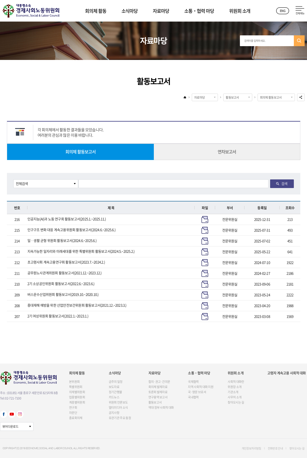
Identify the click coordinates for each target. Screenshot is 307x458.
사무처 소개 (234, 396)
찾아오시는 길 (236, 402)
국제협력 (193, 381)
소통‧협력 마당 (199, 10)
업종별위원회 (77, 396)
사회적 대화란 (236, 381)
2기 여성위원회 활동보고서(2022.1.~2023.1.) (57, 316)
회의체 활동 (95, 10)
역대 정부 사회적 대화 (161, 407)
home (184, 97)
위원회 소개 (239, 10)
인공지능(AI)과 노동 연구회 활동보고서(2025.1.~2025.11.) (66, 218)
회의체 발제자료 (157, 386)
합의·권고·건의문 (159, 381)
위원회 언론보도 (118, 402)
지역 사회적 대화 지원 (200, 386)
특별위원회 (75, 386)
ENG (282, 10)
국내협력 (193, 396)
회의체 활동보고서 (271, 97)
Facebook (3, 414)
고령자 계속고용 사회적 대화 (286, 373)
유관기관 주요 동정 (120, 417)
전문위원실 (230, 219)
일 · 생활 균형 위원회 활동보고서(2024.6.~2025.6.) (61, 240)
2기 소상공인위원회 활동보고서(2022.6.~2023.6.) (60, 283)
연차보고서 (227, 152)
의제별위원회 (77, 391)
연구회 (73, 407)
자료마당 (161, 10)
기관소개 (233, 391)
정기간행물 (115, 391)
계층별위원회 (77, 402)
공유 (301, 97)
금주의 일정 (116, 381)
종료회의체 (75, 417)
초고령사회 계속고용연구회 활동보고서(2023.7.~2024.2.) (66, 262)
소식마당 (129, 10)
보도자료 (114, 386)
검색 (299, 40)
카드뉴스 (114, 396)
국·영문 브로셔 (197, 391)
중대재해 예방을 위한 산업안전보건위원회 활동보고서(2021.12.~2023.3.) (76, 305)
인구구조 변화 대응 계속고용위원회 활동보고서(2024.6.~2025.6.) (71, 229)
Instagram (20, 414)
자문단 (73, 412)
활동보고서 (232, 97)
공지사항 (114, 412)
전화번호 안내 (275, 448)
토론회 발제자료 (157, 391)
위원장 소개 (234, 386)
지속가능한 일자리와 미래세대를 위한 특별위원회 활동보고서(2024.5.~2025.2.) (81, 251)
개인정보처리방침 (251, 448)
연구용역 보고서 (157, 396)
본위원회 (74, 381)
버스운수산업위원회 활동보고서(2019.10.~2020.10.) (63, 294)
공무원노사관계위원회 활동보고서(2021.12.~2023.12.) (64, 272)
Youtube (11, 414)
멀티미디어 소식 (118, 407)
